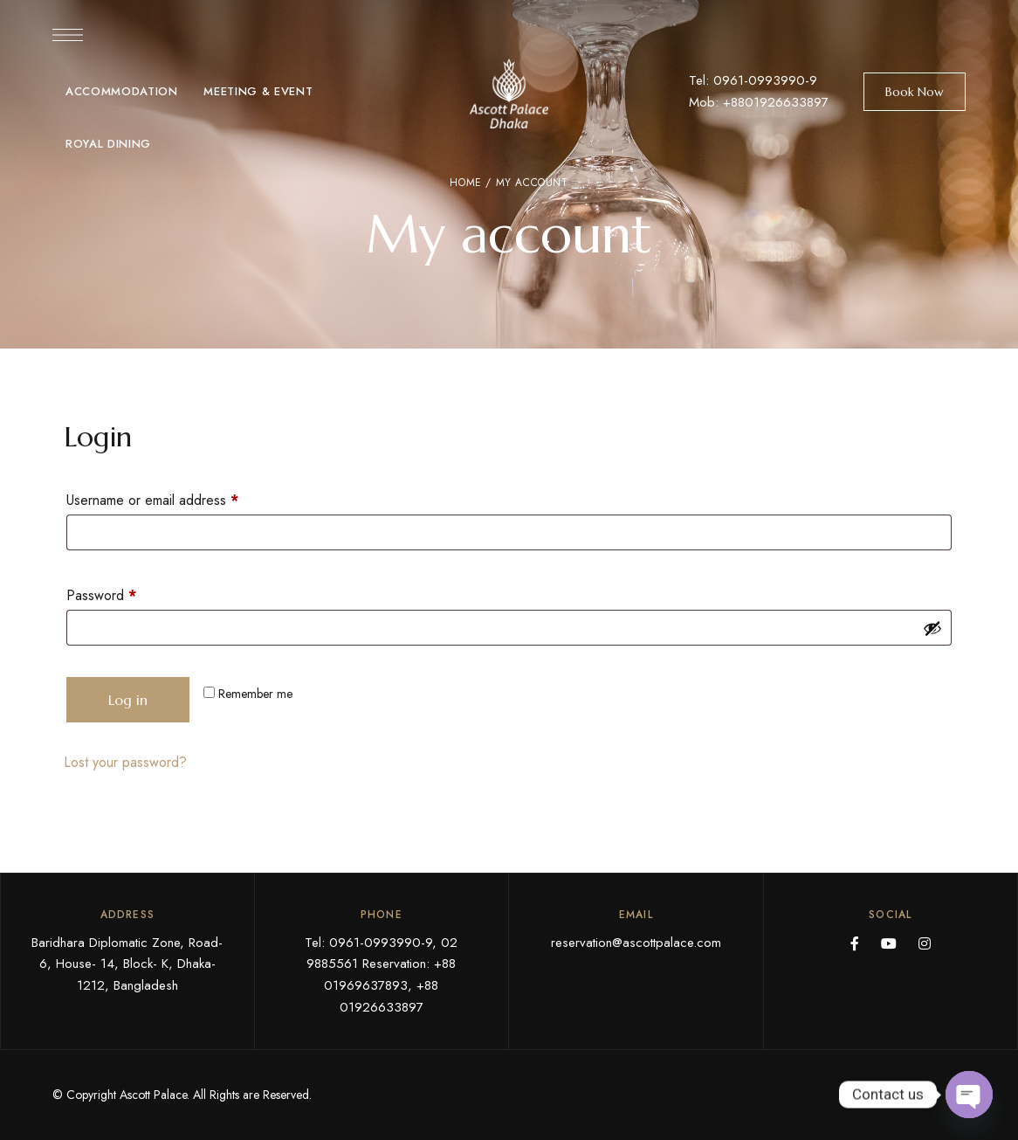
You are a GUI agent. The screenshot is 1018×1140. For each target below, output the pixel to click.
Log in (128, 699)
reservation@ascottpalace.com (636, 942)
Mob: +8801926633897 (759, 102)
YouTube (889, 943)
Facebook (854, 943)
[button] (914, 92)
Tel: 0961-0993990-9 (753, 80)
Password (127, 593)
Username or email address (179, 498)
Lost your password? (125, 762)
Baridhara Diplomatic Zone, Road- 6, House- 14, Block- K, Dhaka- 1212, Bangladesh (127, 964)
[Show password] (932, 628)
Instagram (924, 943)
